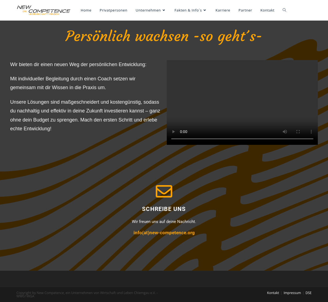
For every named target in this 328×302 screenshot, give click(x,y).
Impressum (292, 292)
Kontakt (273, 292)
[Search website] (284, 10)
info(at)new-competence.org (164, 232)
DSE (308, 292)
